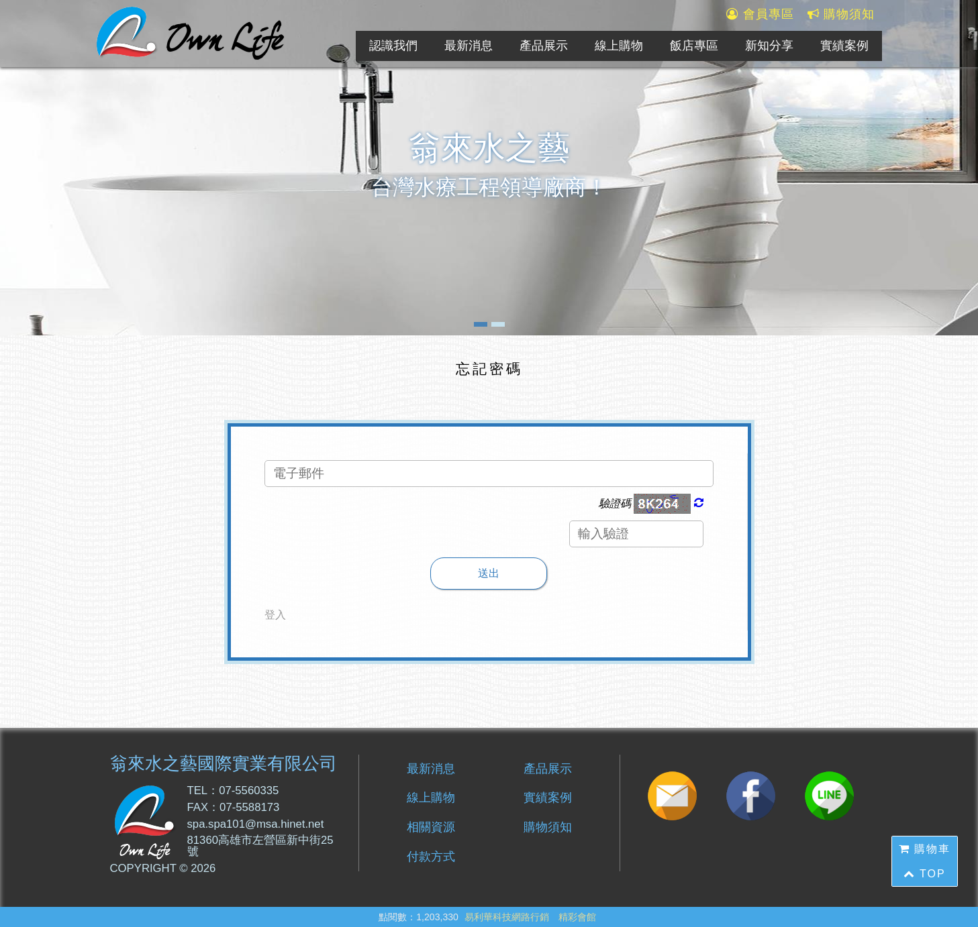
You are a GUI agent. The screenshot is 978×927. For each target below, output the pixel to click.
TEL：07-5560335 (233, 791)
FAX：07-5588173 (233, 808)
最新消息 (468, 45)
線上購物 (619, 45)
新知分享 (769, 45)
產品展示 (544, 45)
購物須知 (841, 15)
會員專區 (760, 15)
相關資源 (431, 827)
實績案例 (844, 45)
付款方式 (431, 856)
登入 (275, 614)
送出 (488, 573)
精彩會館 (577, 917)
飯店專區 (694, 45)
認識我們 (393, 45)
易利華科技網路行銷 (506, 917)
